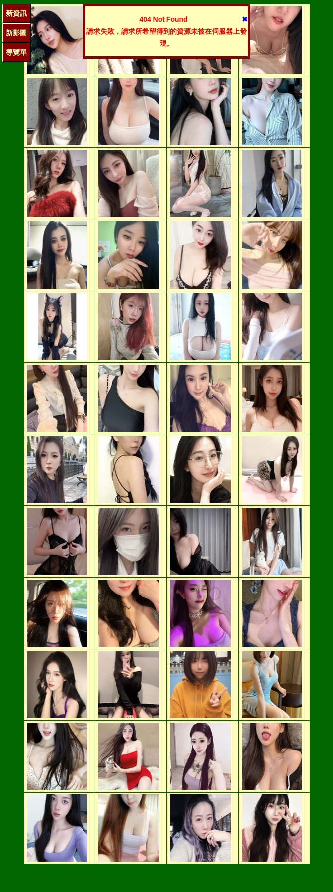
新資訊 (16, 13)
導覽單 (16, 52)
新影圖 (16, 33)
